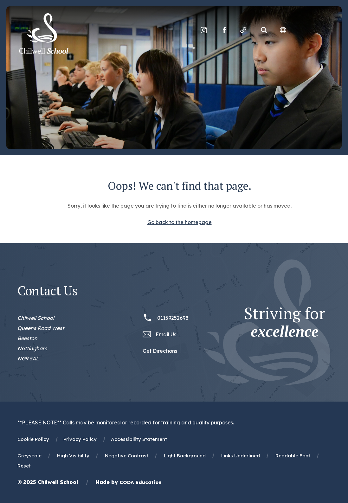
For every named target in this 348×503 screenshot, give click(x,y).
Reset (24, 466)
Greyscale (29, 456)
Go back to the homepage (179, 222)
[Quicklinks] (243, 30)
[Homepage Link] (43, 52)
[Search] (264, 30)
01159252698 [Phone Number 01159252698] (173, 318)
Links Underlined (240, 456)
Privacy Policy (80, 439)
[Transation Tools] (283, 30)
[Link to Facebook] (224, 30)
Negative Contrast (126, 456)
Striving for (284, 322)
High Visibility (73, 456)
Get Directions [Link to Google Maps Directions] (160, 351)
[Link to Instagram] (204, 30)
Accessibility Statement (139, 439)
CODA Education (140, 482)
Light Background (185, 456)
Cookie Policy (33, 439)
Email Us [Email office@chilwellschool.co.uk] (166, 334)
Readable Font (292, 456)
